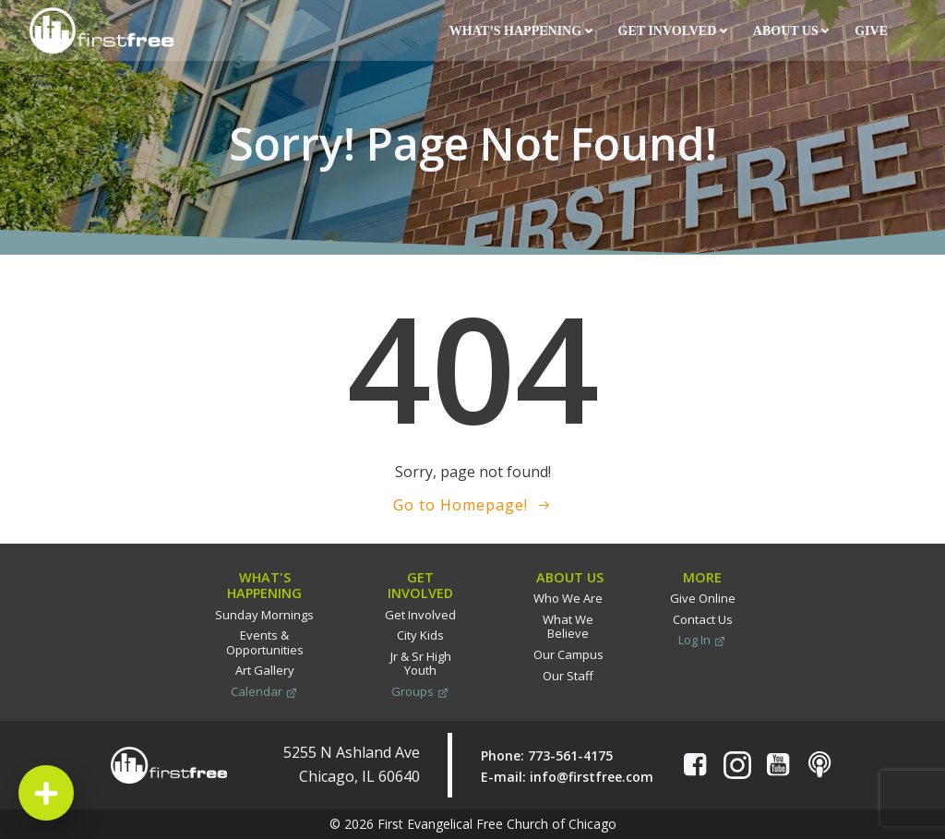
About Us (791, 31)
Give (873, 31)
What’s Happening (520, 31)
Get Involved (672, 31)
